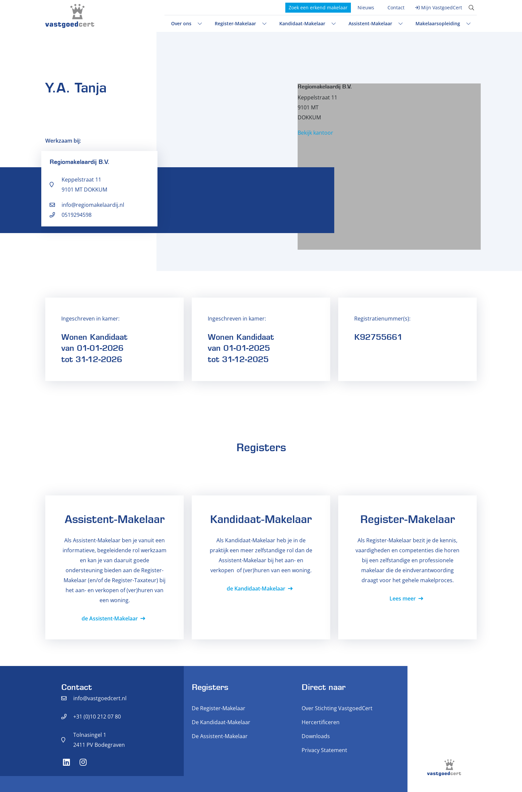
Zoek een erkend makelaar (318, 7)
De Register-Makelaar (218, 708)
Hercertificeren (321, 722)
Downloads (316, 736)
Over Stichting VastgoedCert (337, 708)
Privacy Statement (324, 750)
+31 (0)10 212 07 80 (97, 716)
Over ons (181, 23)
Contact (396, 7)
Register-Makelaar (235, 23)
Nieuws (366, 7)
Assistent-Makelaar (370, 23)
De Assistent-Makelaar (220, 736)
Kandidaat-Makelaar (302, 23)
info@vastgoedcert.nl (100, 698)
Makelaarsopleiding (437, 23)
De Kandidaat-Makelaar (221, 722)
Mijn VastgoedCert (441, 7)
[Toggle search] (471, 7)
